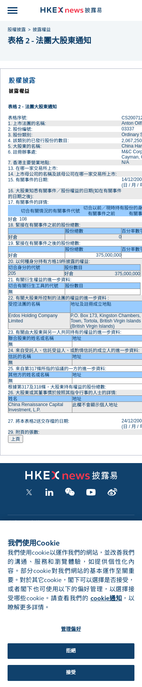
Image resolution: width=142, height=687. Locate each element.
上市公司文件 (24, 523)
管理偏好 (71, 635)
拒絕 (71, 657)
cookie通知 (106, 604)
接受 (71, 679)
